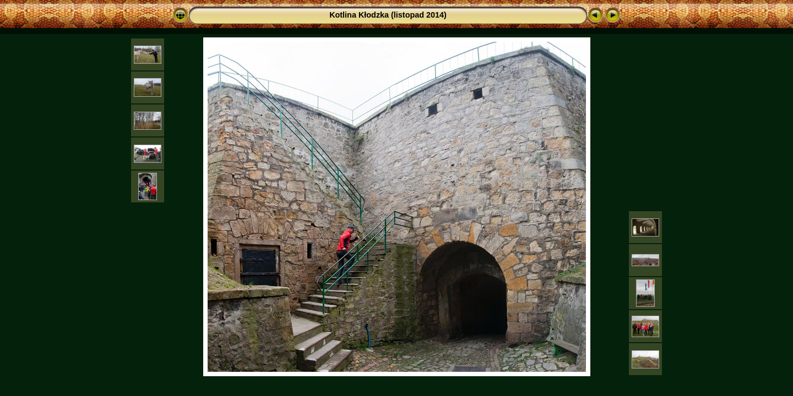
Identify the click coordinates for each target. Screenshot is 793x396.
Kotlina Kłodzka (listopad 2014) (388, 14)
